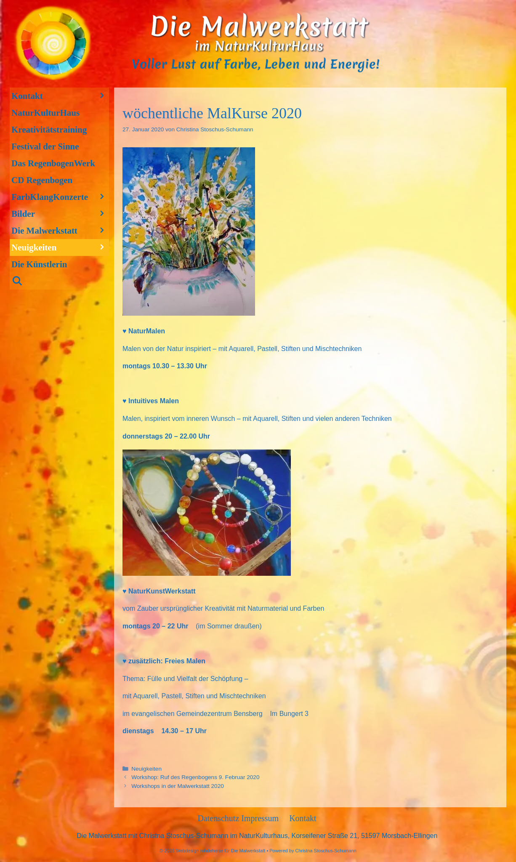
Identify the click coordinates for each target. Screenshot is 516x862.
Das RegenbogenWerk (53, 163)
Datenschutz (219, 818)
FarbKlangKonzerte (60, 197)
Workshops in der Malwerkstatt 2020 (177, 786)
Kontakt (60, 96)
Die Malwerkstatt (60, 230)
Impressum (260, 818)
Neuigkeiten (146, 769)
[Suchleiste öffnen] (59, 281)
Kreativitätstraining (49, 130)
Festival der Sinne (45, 146)
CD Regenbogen (41, 180)
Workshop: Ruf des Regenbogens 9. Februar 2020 (195, 777)
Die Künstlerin (39, 264)
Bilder (60, 213)
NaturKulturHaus (45, 113)
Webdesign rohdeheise (199, 850)
